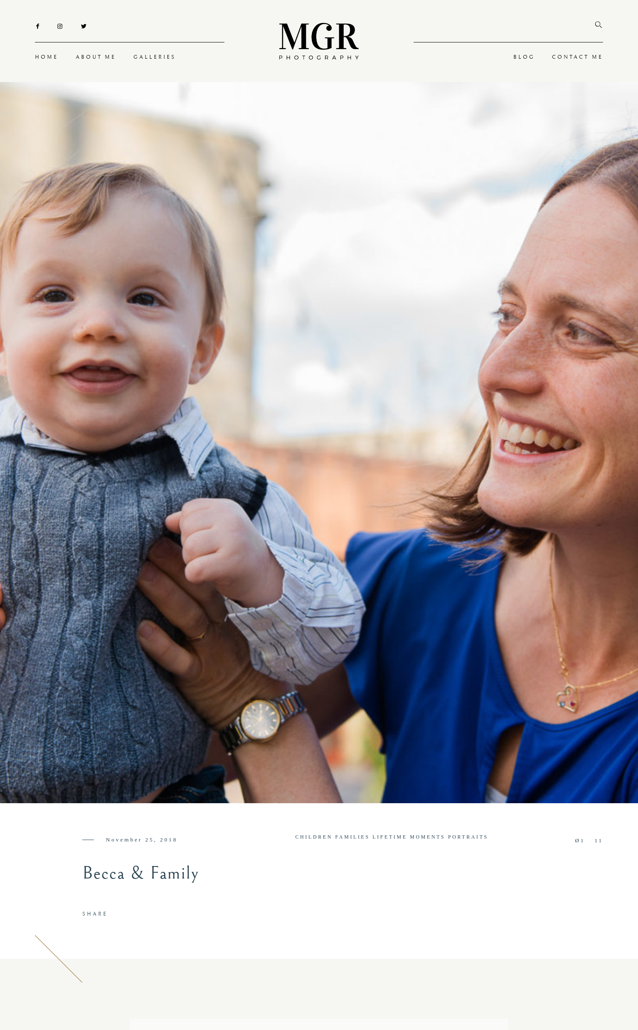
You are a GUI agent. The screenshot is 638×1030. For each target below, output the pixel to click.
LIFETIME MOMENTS (408, 837)
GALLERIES (154, 57)
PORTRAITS (468, 837)
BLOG (524, 57)
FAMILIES (352, 837)
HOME (46, 57)
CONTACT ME (577, 57)
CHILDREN (314, 837)
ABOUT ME (96, 57)
